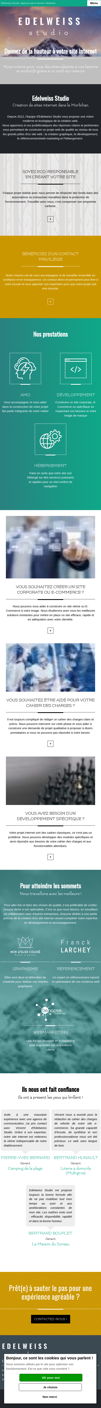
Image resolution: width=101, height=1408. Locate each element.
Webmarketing (50, 1032)
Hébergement (50, 465)
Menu (94, 3)
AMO (25, 395)
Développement (76, 395)
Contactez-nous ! (50, 1319)
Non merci (50, 1396)
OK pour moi (51, 1377)
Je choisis (50, 1387)
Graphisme (25, 969)
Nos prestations (50, 333)
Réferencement (76, 969)
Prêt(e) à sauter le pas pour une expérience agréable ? (50, 1292)
